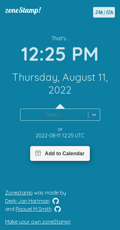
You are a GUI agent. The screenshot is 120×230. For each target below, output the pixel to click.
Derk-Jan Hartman (27, 201)
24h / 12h (104, 12)
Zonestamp (19, 192)
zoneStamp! (23, 10)
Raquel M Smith (34, 209)
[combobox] (24, 114)
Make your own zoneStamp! (37, 221)
